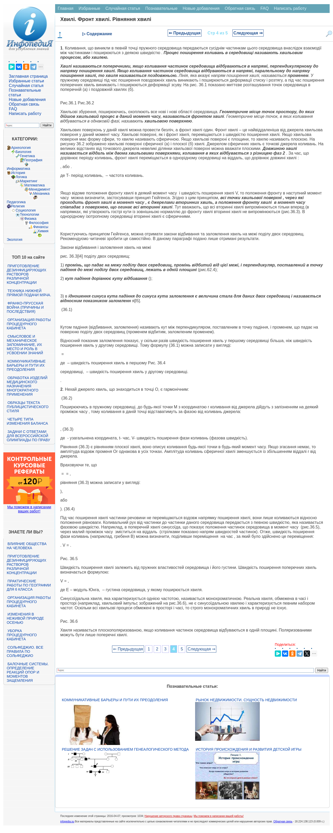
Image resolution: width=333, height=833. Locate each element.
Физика (30, 218)
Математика (34, 185)
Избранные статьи (26, 81)
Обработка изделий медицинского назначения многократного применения (27, 386)
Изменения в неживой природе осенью (25, 618)
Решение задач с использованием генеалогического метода (125, 749)
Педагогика (16, 202)
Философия (38, 223)
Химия (43, 231)
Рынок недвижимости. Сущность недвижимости (246, 700)
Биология (23, 152)
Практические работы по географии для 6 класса (29, 585)
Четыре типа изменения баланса (27, 421)
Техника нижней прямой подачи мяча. (29, 293)
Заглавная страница (28, 76)
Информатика (18, 168)
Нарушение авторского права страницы (168, 816)
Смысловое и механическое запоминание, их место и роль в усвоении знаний (25, 344)
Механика (41, 193)
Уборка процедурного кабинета (22, 635)
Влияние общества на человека (27, 546)
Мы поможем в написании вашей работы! (218, 816)
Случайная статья (26, 85)
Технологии (29, 214)
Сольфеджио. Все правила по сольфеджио (25, 651)
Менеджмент (39, 189)
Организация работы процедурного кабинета (29, 324)
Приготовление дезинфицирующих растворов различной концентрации (26, 274)
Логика (21, 177)
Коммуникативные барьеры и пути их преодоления (26, 365)
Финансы (40, 227)
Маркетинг (29, 181)
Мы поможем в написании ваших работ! (29, 509)
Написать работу (25, 113)
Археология (21, 148)
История (18, 173)
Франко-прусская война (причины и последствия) (25, 307)
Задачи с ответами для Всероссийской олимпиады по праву (28, 436)
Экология (14, 239)
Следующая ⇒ (248, 33)
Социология (26, 210)
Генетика (27, 156)
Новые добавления (27, 99)
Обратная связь (24, 104)
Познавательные (161, 8)
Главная (65, 8)
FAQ (13, 109)
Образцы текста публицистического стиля (27, 407)
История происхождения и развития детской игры (248, 749)
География (33, 160)
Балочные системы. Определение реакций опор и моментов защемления (28, 672)
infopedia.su (67, 821)
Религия (18, 206)
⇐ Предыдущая (185, 33)
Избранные (89, 8)
